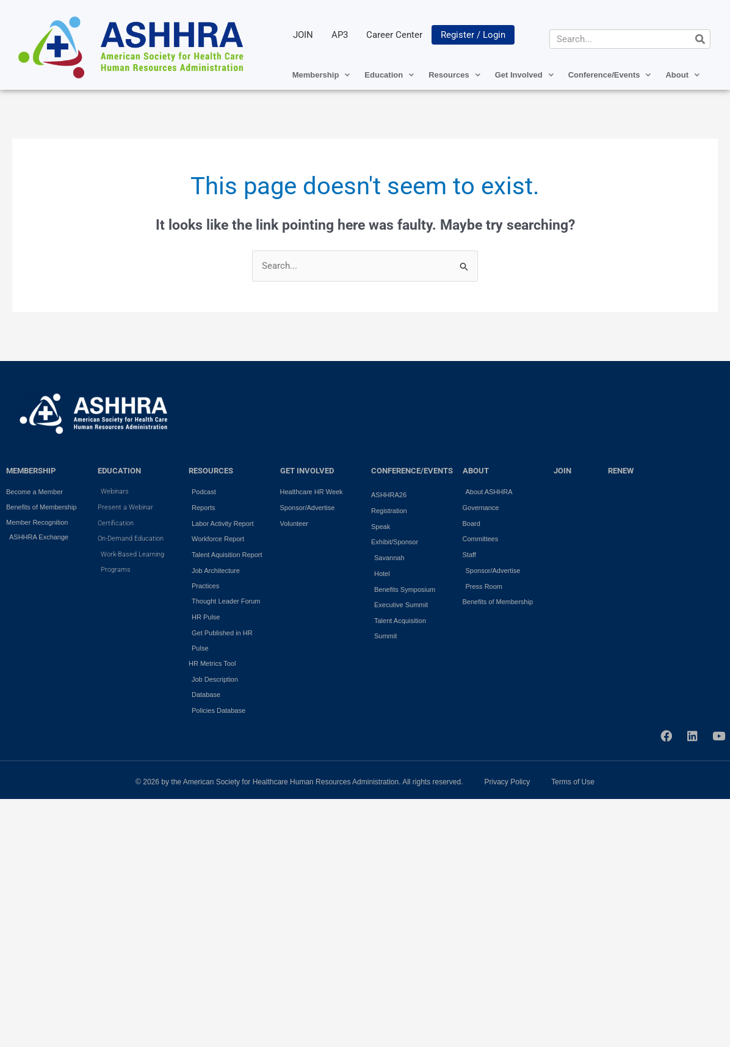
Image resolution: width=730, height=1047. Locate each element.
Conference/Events (412, 470)
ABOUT (476, 470)
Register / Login (473, 34)
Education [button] (389, 75)
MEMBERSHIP (31, 470)
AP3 (339, 34)
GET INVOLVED (307, 470)
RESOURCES (211, 470)
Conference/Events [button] (609, 75)
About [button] (682, 75)
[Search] (700, 39)
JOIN (303, 34)
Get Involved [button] (524, 75)
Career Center (394, 34)
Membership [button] (321, 75)
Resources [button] (454, 75)
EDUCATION (119, 470)
